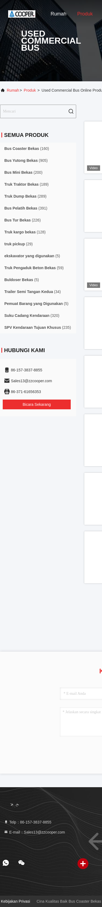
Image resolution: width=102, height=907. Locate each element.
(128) (25, 232)
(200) (23, 172)
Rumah (58, 14)
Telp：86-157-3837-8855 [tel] (27, 822)
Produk (85, 14)
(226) (22, 220)
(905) (26, 160)
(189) (26, 184)
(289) (25, 196)
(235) (37, 327)
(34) (32, 292)
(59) (34, 268)
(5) (32, 256)
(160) (26, 148)
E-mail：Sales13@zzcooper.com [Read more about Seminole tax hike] (34, 832)
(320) (31, 315)
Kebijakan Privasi (15, 901)
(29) (18, 244)
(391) (25, 208)
